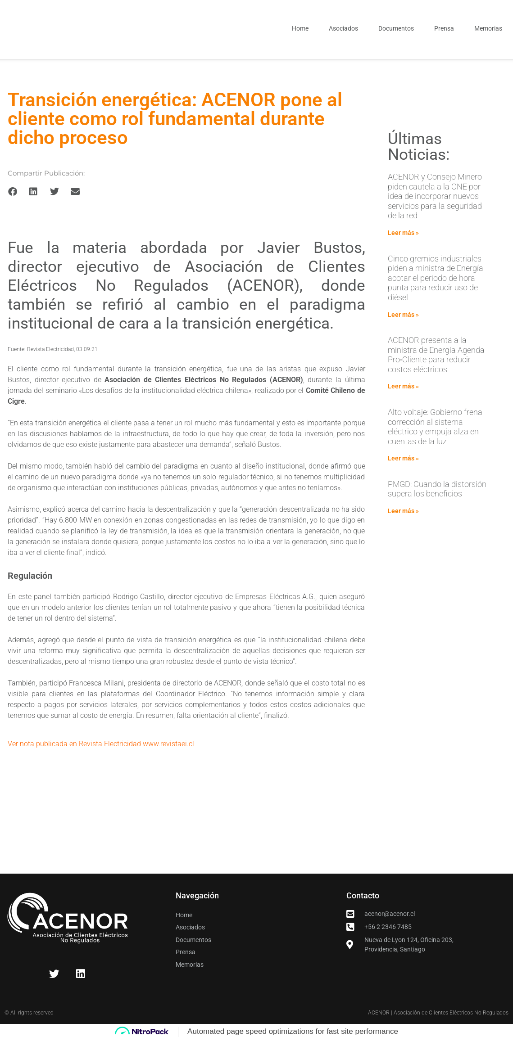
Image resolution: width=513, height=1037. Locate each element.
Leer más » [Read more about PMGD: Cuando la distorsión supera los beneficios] (403, 510)
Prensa (444, 28)
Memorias (488, 28)
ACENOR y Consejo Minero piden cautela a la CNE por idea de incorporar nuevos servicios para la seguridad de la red (435, 196)
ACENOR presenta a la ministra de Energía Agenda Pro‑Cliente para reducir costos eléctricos (436, 354)
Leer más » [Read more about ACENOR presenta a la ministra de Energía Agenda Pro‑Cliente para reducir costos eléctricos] (403, 386)
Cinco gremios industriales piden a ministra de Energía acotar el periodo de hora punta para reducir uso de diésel (435, 278)
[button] (12, 191)
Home (300, 28)
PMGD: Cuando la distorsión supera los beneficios (437, 489)
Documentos (396, 28)
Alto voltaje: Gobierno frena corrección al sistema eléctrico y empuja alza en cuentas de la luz (435, 426)
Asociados (343, 28)
